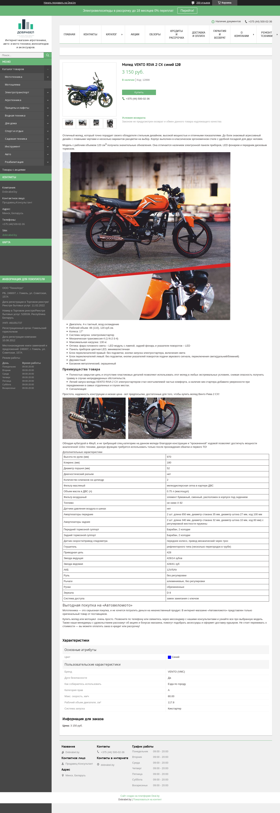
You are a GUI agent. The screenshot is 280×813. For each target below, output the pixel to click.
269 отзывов (203, 2)
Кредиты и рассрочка (176, 34)
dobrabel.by (9, 235)
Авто (8, 154)
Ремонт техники (266, 34)
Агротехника (13, 100)
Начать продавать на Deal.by (60, 2)
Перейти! (187, 10)
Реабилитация (14, 162)
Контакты (90, 34)
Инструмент (12, 146)
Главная (69, 34)
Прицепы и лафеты (17, 108)
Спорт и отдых (14, 131)
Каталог (111, 34)
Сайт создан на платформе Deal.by (140, 796)
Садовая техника (16, 138)
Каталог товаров (13, 69)
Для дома (11, 123)
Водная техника (15, 115)
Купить (139, 92)
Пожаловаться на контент (147, 799)
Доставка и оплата (198, 34)
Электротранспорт (17, 92)
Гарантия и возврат (219, 34)
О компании (241, 34)
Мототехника (13, 77)
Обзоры (155, 34)
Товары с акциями (13, 169)
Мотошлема (12, 84)
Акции (135, 34)
